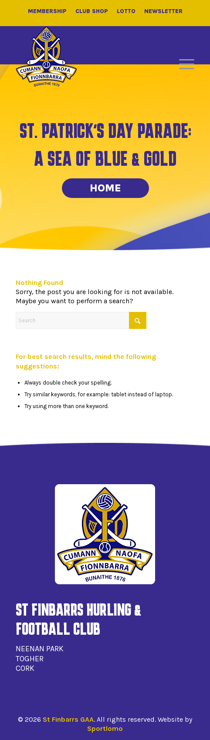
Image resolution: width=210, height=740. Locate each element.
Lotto (126, 11)
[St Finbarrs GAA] (46, 56)
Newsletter (163, 11)
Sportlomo (105, 728)
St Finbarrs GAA (68, 719)
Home (105, 188)
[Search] (81, 320)
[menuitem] (182, 64)
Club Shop (91, 11)
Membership (47, 11)
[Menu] (182, 64)
